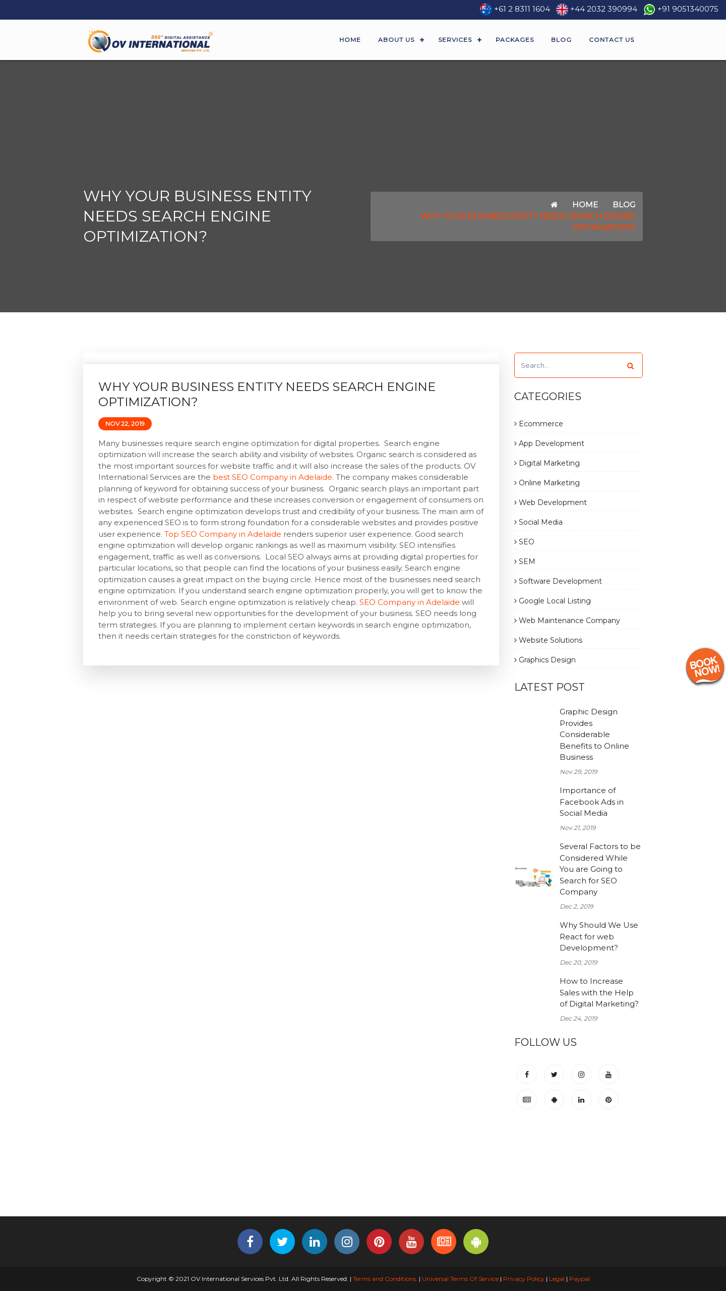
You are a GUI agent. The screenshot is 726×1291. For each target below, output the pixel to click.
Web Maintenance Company (567, 620)
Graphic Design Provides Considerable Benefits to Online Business (594, 734)
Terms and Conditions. (384, 1278)
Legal (557, 1278)
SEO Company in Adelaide (409, 602)
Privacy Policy (523, 1278)
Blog (561, 39)
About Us (396, 39)
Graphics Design (545, 659)
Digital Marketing (547, 463)
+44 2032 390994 (603, 9)
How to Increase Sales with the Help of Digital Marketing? (599, 992)
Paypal (579, 1278)
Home (350, 39)
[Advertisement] (363, 1182)
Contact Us (611, 39)
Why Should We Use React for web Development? (599, 936)
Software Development (558, 581)
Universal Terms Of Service (460, 1278)
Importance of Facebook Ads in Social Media (592, 801)
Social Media (538, 522)
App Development (549, 443)
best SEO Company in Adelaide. (273, 477)
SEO (524, 541)
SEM (524, 561)
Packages (515, 39)
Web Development (550, 502)
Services (455, 39)
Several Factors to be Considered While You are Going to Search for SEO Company (600, 868)
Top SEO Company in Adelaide (222, 534)
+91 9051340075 (687, 9)
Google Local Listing (552, 600)
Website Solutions (548, 640)
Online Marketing (547, 482)
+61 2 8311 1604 (522, 9)
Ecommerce (538, 423)
